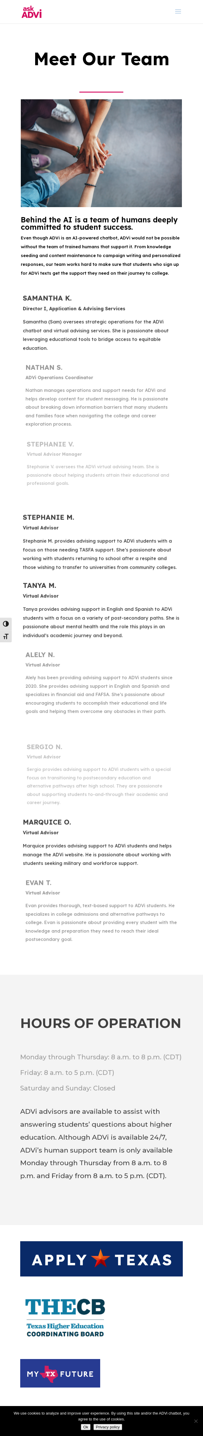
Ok (85, 1427)
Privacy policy (108, 1427)
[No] (196, 1421)
